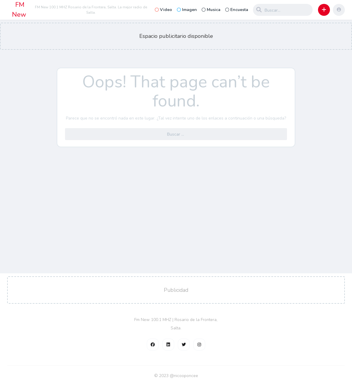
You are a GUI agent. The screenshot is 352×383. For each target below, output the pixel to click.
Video (163, 10)
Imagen (187, 10)
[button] (324, 10)
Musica (211, 10)
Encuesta (236, 10)
